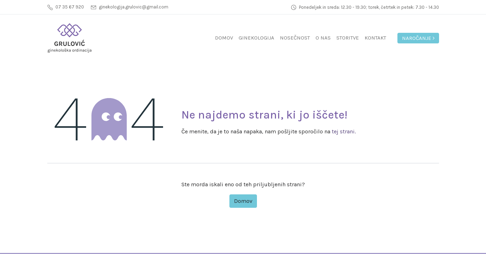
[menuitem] (224, 38)
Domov (243, 201)
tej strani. (344, 131)
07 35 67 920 (69, 7)
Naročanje (418, 38)
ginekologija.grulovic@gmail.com (133, 7)
